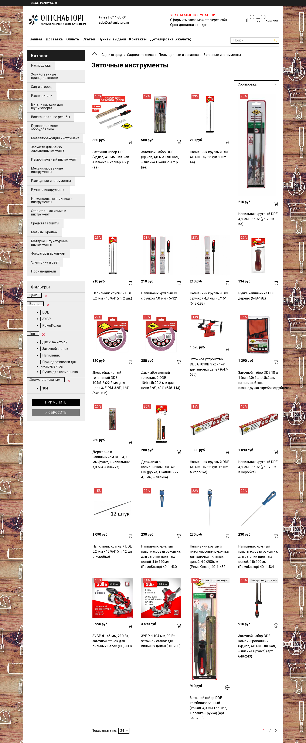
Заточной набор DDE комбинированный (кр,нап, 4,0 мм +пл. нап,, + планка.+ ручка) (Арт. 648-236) (209, 708)
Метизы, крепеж (44, 232)
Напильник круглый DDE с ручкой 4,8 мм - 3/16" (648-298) (209, 298)
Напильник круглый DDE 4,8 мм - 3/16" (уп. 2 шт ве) (258, 219)
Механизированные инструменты (47, 170)
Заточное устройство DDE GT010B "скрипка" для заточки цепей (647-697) (209, 366)
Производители (43, 271)
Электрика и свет (45, 262)
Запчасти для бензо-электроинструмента (47, 149)
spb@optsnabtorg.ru (114, 22)
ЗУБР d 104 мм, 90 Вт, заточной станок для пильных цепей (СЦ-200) (160, 641)
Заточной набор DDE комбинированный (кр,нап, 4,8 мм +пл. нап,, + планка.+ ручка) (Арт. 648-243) (257, 646)
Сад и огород (112, 55)
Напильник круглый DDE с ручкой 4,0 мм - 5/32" (160, 295)
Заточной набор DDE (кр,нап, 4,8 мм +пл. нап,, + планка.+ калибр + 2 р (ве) (160, 159)
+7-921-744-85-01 (113, 17)
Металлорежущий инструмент (55, 138)
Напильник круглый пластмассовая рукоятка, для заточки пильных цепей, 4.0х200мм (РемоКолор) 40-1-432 (209, 556)
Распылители (41, 96)
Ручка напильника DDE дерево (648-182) (256, 295)
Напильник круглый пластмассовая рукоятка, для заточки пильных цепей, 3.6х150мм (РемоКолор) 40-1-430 (161, 556)
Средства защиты (45, 223)
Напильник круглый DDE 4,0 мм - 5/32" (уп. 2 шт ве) (209, 157)
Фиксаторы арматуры (48, 253)
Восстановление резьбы (50, 117)
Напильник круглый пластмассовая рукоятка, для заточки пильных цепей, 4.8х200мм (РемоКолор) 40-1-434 (258, 556)
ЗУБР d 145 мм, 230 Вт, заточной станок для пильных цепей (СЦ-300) (112, 641)
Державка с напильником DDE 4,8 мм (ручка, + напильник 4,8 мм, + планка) (159, 469)
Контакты (138, 39)
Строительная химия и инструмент (48, 212)
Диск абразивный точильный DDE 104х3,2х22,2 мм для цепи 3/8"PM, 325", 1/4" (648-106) (110, 383)
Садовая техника (140, 55)
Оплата (72, 39)
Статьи (88, 39)
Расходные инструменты (51, 181)
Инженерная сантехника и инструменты (51, 200)
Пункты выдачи (112, 39)
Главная (35, 39)
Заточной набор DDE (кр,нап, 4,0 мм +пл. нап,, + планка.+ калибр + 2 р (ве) (111, 159)
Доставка (54, 39)
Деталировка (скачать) (170, 39)
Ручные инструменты (48, 190)
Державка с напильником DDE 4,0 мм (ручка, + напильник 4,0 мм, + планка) (111, 459)
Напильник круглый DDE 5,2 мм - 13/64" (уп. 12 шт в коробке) (112, 551)
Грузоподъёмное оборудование (44, 127)
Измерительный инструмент (53, 159)
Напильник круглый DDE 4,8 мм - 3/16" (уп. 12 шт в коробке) (258, 467)
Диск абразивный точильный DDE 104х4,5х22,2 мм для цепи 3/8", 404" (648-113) (160, 380)
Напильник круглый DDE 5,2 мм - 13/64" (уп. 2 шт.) (112, 295)
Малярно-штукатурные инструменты (49, 243)
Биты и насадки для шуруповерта (47, 106)
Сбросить (57, 413)
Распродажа (41, 65)
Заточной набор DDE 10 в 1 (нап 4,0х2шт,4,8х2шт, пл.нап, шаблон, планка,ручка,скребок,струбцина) (258, 380)
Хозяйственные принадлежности (44, 76)
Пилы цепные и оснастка (179, 55)
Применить (56, 402)
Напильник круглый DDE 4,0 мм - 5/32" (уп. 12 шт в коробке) (209, 467)
